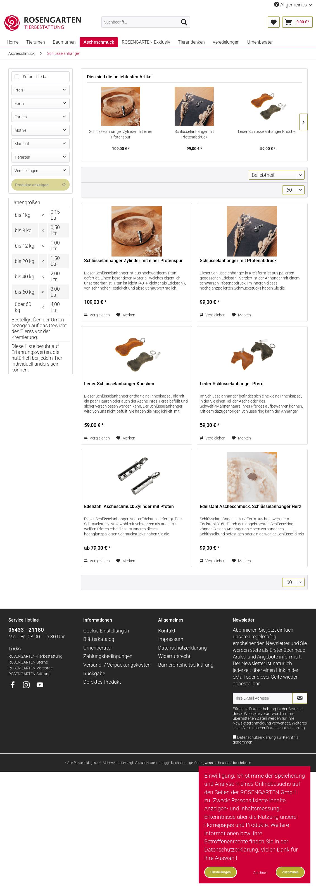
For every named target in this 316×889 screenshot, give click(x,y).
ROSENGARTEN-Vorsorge (30, 668)
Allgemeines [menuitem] (291, 5)
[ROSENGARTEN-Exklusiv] (146, 42)
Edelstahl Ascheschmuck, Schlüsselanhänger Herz (250, 506)
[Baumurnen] (64, 42)
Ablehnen (260, 873)
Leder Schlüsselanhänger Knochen (268, 131)
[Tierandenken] (191, 42)
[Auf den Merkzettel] (125, 315)
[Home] (12, 42)
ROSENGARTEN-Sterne (28, 662)
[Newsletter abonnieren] (299, 698)
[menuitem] (145, 22)
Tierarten (22, 157)
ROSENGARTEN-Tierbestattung (35, 656)
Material (22, 144)
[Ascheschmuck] (99, 42)
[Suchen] (184, 22)
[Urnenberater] (260, 42)
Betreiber (296, 709)
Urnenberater (97, 648)
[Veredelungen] (226, 42)
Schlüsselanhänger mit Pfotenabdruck (194, 134)
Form (19, 103)
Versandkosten (146, 763)
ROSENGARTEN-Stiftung (29, 674)
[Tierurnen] (35, 42)
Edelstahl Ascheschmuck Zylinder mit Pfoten (129, 506)
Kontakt (166, 631)
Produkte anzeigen (40, 184)
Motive (20, 130)
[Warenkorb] (297, 22)
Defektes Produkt (102, 682)
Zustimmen (290, 872)
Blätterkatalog (98, 639)
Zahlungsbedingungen (107, 656)
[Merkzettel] (274, 22)
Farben (21, 117)
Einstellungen (220, 872)
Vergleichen (97, 315)
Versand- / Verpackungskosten (117, 665)
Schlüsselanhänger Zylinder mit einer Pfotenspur (120, 134)
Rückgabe (94, 673)
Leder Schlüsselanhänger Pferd (231, 383)
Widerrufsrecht (174, 656)
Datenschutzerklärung (182, 648)
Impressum (170, 639)
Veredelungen (26, 170)
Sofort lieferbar (36, 76)
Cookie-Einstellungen (106, 631)
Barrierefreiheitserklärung (185, 665)
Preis (19, 90)
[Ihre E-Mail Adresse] (263, 698)
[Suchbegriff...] (145, 22)
